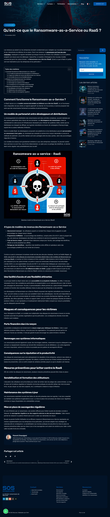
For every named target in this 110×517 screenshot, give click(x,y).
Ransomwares (73, 3)
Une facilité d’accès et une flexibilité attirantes (20, 77)
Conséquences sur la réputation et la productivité (21, 84)
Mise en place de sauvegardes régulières (19, 92)
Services (40, 3)
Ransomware (9, 25)
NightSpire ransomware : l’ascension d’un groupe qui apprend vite (95, 121)
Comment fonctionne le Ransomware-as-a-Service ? (21, 71)
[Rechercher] (103, 50)
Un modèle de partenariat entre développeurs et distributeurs (23, 73)
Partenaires (61, 4)
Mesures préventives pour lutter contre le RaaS (19, 86)
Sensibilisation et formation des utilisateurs (19, 88)
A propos (51, 3)
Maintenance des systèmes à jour (17, 90)
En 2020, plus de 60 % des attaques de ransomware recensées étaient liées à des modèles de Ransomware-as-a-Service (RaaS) (37, 257)
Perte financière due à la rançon (17, 81)
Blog (82, 4)
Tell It (27, 512)
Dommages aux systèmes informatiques (19, 82)
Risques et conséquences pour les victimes (18, 79)
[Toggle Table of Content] (68, 69)
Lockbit (48, 268)
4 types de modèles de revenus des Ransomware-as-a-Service (25, 75)
